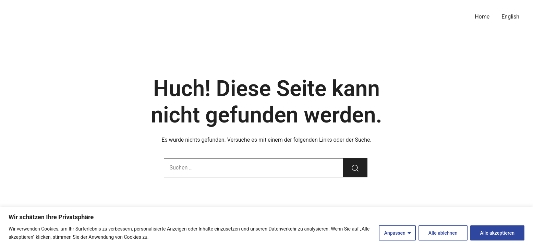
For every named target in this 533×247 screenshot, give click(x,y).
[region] (266, 227)
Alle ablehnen (443, 233)
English (510, 16)
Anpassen (394, 233)
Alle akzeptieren (497, 233)
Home (482, 16)
